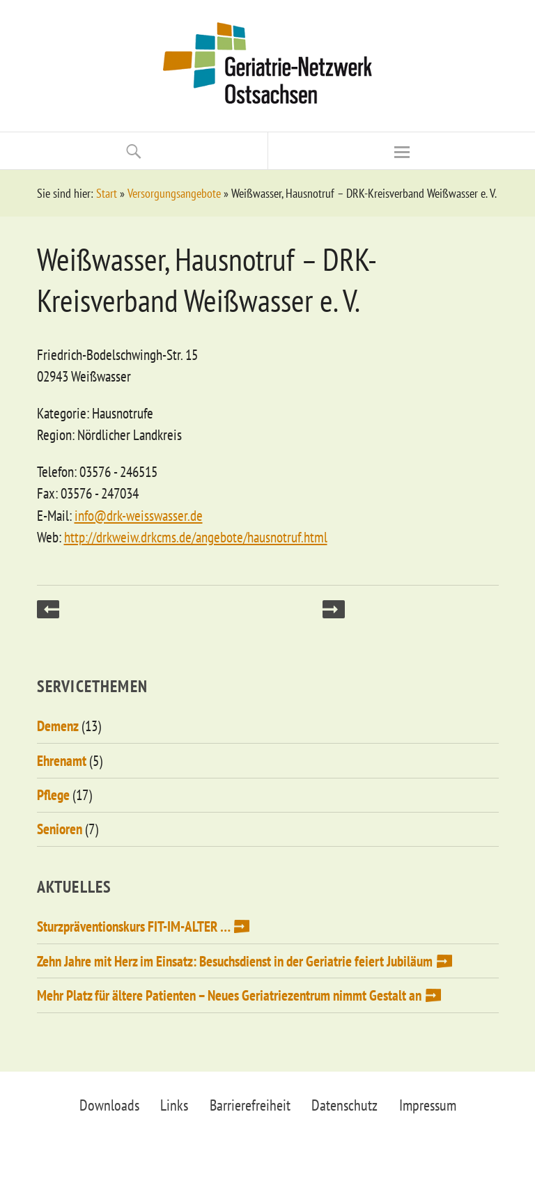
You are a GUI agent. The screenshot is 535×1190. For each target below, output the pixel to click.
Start (106, 193)
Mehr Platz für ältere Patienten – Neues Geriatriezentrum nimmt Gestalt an (229, 995)
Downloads (109, 1105)
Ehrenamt (61, 760)
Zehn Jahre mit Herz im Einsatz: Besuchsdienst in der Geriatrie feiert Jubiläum (235, 961)
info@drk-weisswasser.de (139, 515)
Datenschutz (344, 1105)
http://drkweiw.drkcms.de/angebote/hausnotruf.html (195, 537)
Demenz (58, 726)
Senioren (59, 829)
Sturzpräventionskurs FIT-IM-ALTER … (133, 926)
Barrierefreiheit (250, 1105)
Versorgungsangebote (174, 193)
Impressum (427, 1105)
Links (174, 1105)
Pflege (53, 794)
